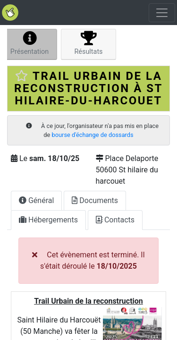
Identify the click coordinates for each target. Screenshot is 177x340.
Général (36, 200)
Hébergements (48, 219)
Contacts (115, 219)
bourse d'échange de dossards (93, 134)
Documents (95, 200)
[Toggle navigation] (162, 12)
